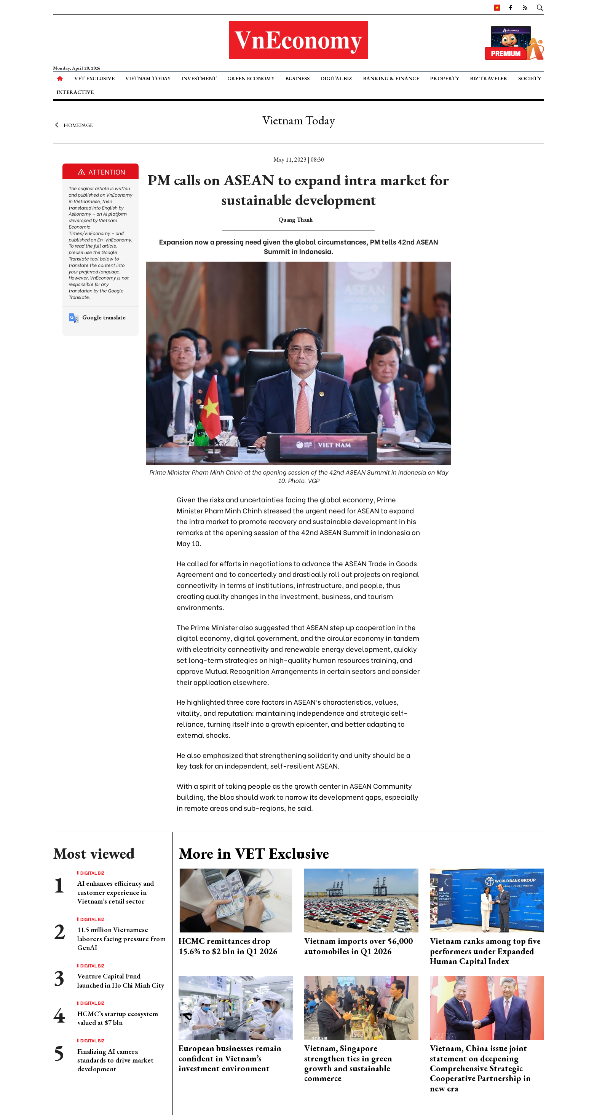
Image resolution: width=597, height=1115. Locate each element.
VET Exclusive (94, 78)
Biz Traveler (489, 78)
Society (529, 78)
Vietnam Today (148, 78)
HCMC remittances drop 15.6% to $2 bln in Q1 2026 (228, 946)
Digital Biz (336, 78)
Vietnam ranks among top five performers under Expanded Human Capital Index (485, 951)
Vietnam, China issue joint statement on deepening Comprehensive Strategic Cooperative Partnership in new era (480, 1068)
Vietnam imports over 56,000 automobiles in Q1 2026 (358, 946)
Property (444, 78)
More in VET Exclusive (254, 853)
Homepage (73, 124)
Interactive (75, 92)
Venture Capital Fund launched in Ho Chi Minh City (120, 980)
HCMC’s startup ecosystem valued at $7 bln (117, 1018)
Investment (199, 78)
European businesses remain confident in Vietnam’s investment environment (230, 1058)
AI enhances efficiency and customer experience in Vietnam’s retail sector (115, 892)
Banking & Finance (391, 78)
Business (297, 78)
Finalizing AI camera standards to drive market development (115, 1060)
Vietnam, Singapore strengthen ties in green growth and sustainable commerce (348, 1063)
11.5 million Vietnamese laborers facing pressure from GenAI (121, 938)
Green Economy (251, 78)
